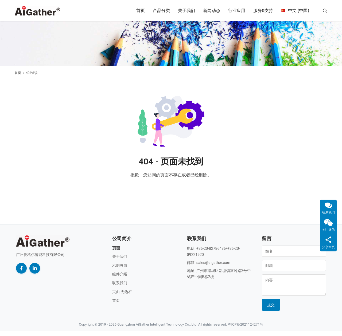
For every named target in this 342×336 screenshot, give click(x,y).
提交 (271, 305)
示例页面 (119, 265)
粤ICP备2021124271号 (245, 324)
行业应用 (236, 10)
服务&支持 (263, 10)
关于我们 (186, 10)
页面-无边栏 (122, 292)
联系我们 (119, 283)
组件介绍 (119, 274)
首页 (140, 10)
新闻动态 (211, 10)
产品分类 (161, 10)
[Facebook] (21, 268)
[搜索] (324, 10)
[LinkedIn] (34, 268)
